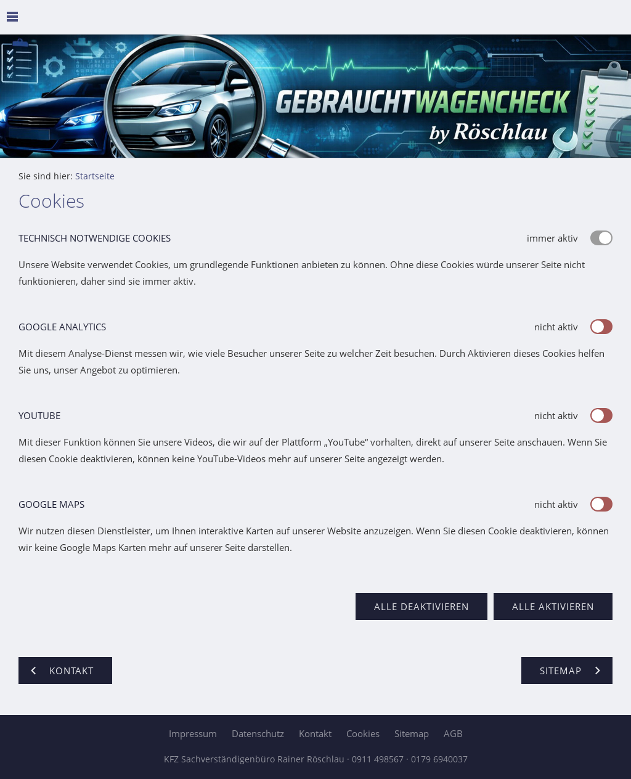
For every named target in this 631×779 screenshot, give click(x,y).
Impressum (193, 733)
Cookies (363, 733)
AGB (453, 733)
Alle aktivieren (553, 606)
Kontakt (315, 733)
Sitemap (411, 733)
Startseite (95, 176)
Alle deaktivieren (421, 606)
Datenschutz (258, 733)
